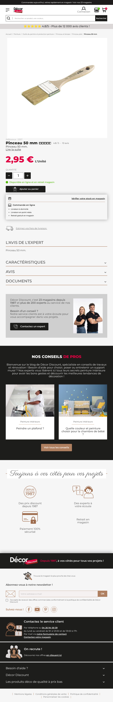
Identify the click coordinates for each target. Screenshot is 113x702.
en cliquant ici (54, 655)
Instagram (54, 609)
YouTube (37, 609)
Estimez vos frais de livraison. (31, 228)
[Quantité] (18, 175)
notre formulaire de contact (52, 634)
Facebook (29, 609)
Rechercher (101, 18)
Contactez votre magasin (37, 637)
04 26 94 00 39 (50, 627)
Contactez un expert (29, 327)
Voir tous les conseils (56, 447)
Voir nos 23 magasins (82, 2)
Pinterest (46, 609)
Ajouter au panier (26, 189)
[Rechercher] (56, 18)
